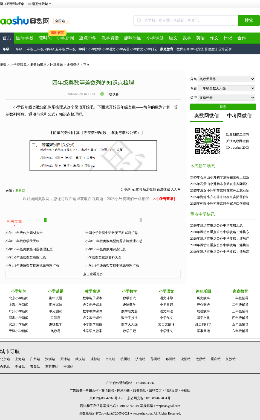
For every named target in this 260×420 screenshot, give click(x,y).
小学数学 (95, 49)
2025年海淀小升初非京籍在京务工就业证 (219, 190)
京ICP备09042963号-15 (105, 398)
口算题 (55, 318)
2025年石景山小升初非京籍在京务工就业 (219, 177)
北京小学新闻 (18, 298)
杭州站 (125, 359)
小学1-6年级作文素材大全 (24, 233)
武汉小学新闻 (18, 324)
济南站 (140, 359)
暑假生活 (211, 49)
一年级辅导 (240, 298)
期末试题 (55, 305)
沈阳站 (185, 359)
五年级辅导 (240, 324)
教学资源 (110, 38)
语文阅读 (166, 311)
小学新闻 (65, 38)
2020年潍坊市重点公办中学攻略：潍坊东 (219, 232)
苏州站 (155, 359)
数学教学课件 (92, 311)
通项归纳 (73, 65)
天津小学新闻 (18, 331)
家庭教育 (240, 291)
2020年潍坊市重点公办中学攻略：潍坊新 (219, 245)
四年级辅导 (240, 318)
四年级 (49, 49)
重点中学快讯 (202, 214)
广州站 (35, 359)
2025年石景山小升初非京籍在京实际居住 (219, 184)
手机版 (185, 390)
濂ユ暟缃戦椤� (12, 4)
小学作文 (136, 49)
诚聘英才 (155, 390)
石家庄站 (51, 367)
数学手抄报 (129, 318)
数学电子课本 (92, 298)
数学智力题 (129, 311)
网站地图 (123, 390)
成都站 (95, 359)
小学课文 (166, 331)
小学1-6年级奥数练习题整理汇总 (29, 249)
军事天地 (203, 331)
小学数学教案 (92, 324)
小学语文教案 (92, 331)
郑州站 (170, 359)
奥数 (3, 65)
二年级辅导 (240, 305)
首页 (6, 38)
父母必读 (225, 49)
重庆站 (216, 359)
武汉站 (80, 359)
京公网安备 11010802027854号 (149, 398)
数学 (187, 38)
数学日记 (129, 331)
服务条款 (139, 390)
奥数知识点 (38, 65)
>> (164, 199)
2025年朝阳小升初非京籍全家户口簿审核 (219, 203)
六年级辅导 (240, 331)
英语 (200, 38)
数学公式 (129, 298)
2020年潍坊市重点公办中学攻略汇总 (216, 225)
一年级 (17, 49)
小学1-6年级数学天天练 (22, 241)
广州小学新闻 (18, 311)
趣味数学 (55, 324)
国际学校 (25, 38)
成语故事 (203, 311)
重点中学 (88, 38)
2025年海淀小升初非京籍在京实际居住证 (219, 197)
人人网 (176, 189)
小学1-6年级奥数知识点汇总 (105, 249)
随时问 (45, 38)
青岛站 (35, 367)
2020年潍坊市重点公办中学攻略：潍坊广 (219, 238)
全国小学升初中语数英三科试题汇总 (111, 233)
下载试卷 (109, 94)
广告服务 (76, 390)
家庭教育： (168, 49)
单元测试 (55, 311)
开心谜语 (203, 305)
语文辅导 (166, 298)
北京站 (5, 359)
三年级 (39, 49)
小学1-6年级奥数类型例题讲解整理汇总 (113, 241)
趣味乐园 (132, 38)
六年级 (71, 49)
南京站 (110, 359)
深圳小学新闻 (18, 318)
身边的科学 (203, 324)
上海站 (20, 359)
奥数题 (55, 331)
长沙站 (231, 359)
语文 (173, 38)
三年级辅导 (240, 311)
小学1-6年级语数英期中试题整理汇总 (112, 266)
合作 (241, 38)
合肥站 (5, 367)
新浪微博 (149, 189)
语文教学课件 (92, 318)
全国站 (68, 367)
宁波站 (20, 367)
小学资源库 (18, 65)
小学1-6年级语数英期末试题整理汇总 (32, 266)
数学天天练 (129, 324)
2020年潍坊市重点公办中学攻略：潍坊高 (219, 252)
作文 (214, 38)
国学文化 (203, 318)
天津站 (65, 359)
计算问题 (56, 65)
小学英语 (122, 49)
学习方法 (197, 49)
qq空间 (137, 189)
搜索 (249, 20)
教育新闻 (183, 49)
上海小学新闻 (18, 305)
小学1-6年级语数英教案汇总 (25, 257)
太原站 (201, 359)
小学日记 (150, 49)
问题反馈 (171, 390)
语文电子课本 (92, 305)
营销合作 (92, 390)
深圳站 (50, 359)
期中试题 (55, 298)
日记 (228, 38)
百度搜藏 (163, 189)
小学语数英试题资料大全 (103, 257)
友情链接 (107, 390)
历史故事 (203, 298)
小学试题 (155, 38)
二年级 (28, 49)
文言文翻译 (166, 324)
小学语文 (108, 49)
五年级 (60, 49)
